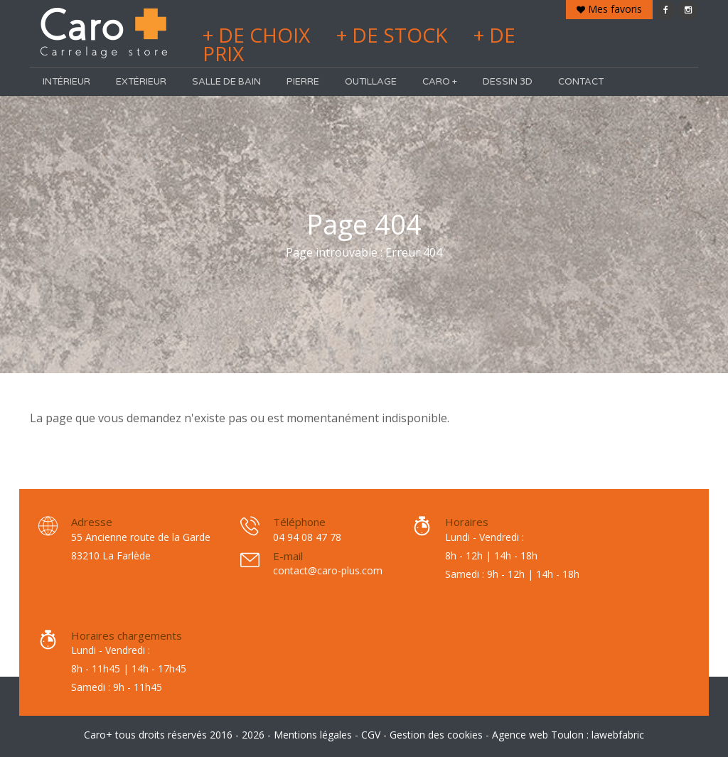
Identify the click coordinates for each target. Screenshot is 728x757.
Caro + (439, 81)
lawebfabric (618, 734)
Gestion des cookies (436, 734)
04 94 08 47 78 (307, 537)
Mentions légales (313, 734)
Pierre (303, 81)
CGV (370, 734)
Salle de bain (226, 81)
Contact (581, 81)
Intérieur (66, 81)
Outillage (371, 81)
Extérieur (141, 81)
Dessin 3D (507, 81)
